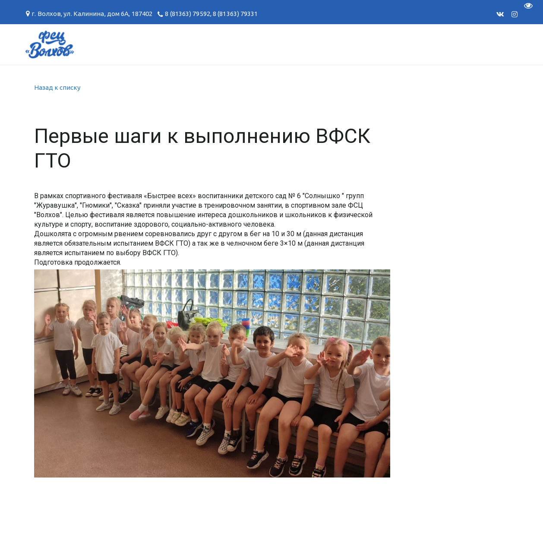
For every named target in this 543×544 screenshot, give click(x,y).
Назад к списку (57, 87)
